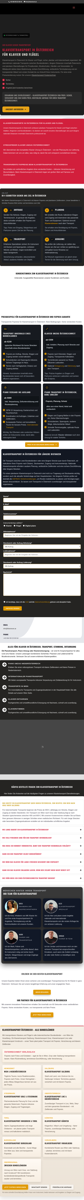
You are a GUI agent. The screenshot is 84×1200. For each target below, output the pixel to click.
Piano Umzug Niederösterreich (24, 663)
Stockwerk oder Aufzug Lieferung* (42, 564)
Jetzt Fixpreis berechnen (15, 1187)
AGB (27, 602)
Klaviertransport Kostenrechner (44, 75)
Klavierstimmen (51, 223)
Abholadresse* (42, 533)
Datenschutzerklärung (42, 602)
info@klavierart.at (9, 628)
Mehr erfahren (42, 992)
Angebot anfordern (16, 109)
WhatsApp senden (39, 1187)
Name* (42, 498)
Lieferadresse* (42, 553)
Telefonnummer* (42, 515)
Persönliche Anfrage (62, 1187)
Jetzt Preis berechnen (42, 1015)
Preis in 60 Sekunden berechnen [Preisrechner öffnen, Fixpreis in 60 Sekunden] (42, 445)
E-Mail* (42, 506)
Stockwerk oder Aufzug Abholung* (42, 545)
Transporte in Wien (18, 686)
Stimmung (72, 366)
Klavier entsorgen (18, 699)
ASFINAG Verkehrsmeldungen (24, 479)
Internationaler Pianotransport (25, 676)
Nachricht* (42, 583)
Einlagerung (59, 366)
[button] (5, 1195)
